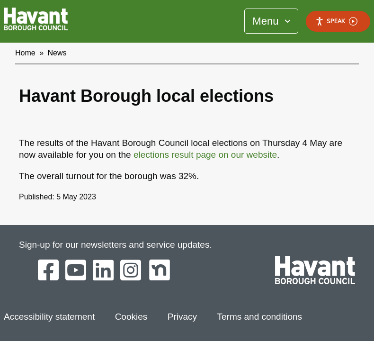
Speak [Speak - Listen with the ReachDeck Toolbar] (336, 21)
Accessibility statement (49, 317)
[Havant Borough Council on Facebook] (48, 271)
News (57, 53)
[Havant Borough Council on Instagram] (130, 271)
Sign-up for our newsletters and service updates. (115, 245)
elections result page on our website (205, 155)
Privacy (182, 317)
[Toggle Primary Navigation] (271, 21)
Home (25, 53)
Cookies (131, 317)
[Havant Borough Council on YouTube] (75, 271)
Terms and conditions (260, 317)
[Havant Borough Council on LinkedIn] (103, 271)
